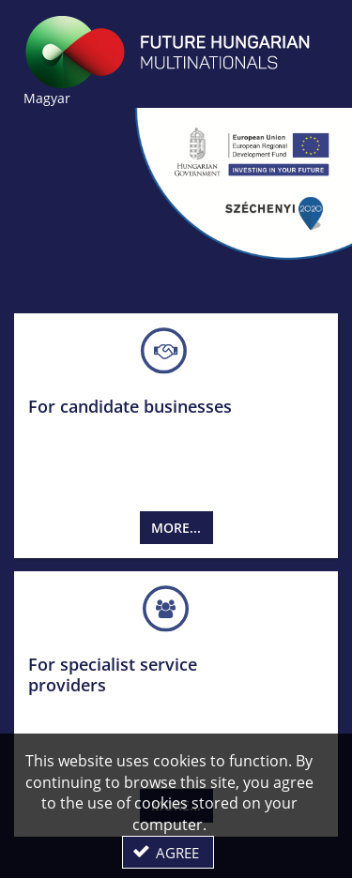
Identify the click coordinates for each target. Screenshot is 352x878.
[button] (168, 852)
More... (176, 528)
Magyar (46, 98)
